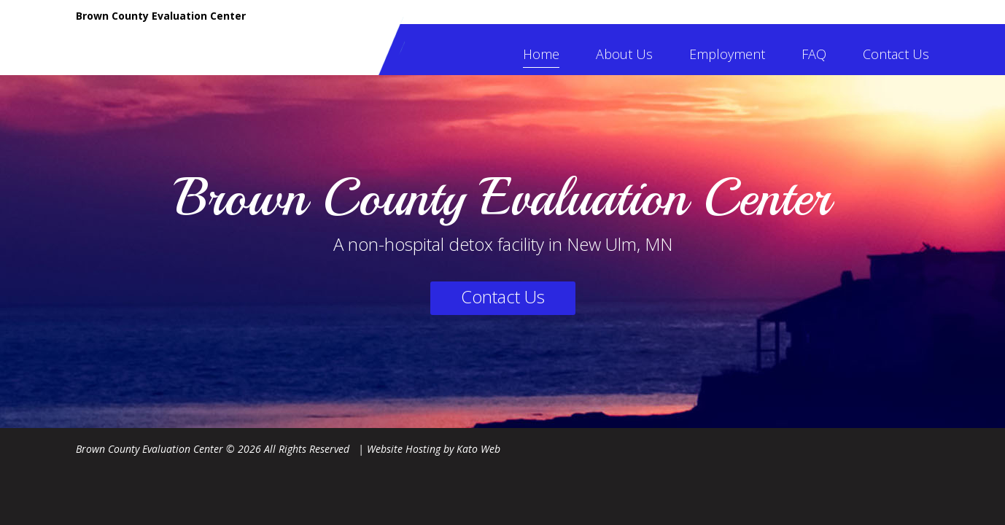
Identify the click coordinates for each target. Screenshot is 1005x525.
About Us (624, 54)
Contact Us (896, 54)
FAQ (814, 54)
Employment (727, 54)
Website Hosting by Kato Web (433, 449)
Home (541, 54)
